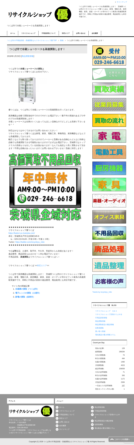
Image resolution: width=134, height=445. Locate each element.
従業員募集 (99, 328)
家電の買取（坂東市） (25, 297)
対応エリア (66, 33)
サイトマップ (64, 429)
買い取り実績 (100, 331)
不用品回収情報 (101, 318)
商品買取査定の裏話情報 (104, 325)
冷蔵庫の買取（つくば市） (27, 289)
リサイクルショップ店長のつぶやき (108, 314)
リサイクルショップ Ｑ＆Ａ (106, 311)
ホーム (12, 33)
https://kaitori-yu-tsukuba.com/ (21, 233)
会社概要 (95, 33)
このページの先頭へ (122, 439)
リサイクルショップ (28, 33)
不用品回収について (49, 33)
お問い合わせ (80, 33)
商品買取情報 (28, 56)
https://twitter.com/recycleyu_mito (29, 242)
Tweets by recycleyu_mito (102, 292)
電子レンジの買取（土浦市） (28, 293)
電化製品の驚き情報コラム (105, 335)
